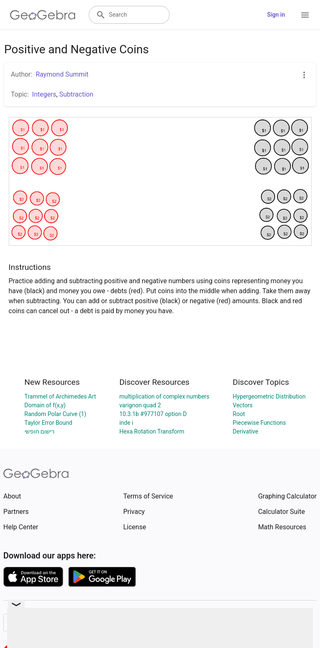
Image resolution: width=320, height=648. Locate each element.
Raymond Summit (62, 74)
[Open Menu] (305, 15)
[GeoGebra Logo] (42, 15)
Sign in (276, 14)
